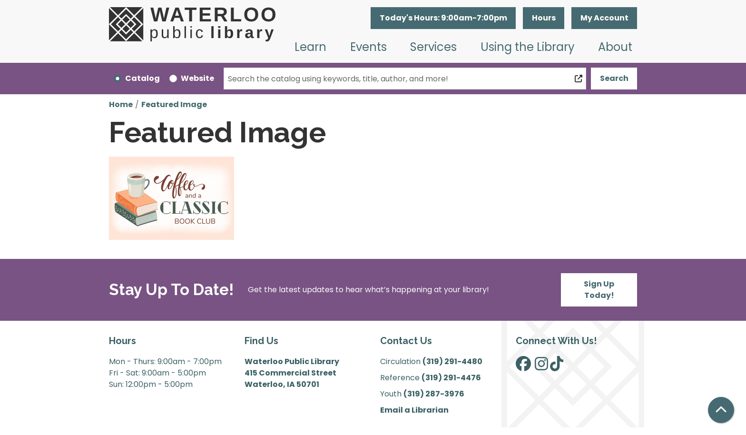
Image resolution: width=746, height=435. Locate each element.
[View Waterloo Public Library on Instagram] (541, 366)
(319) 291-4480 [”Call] (452, 361)
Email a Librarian (414, 410)
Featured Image (174, 104)
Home (121, 104)
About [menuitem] (615, 47)
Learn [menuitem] (310, 47)
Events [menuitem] (368, 47)
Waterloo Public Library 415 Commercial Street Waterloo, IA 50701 (292, 373)
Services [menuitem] (433, 47)
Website (197, 78)
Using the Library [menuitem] (528, 47)
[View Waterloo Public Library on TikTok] (556, 366)
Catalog (142, 78)
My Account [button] (604, 17)
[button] (443, 18)
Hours (544, 17)
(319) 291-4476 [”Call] (451, 377)
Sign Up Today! (599, 289)
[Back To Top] (721, 410)
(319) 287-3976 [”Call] (433, 393)
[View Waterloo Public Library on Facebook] (523, 366)
